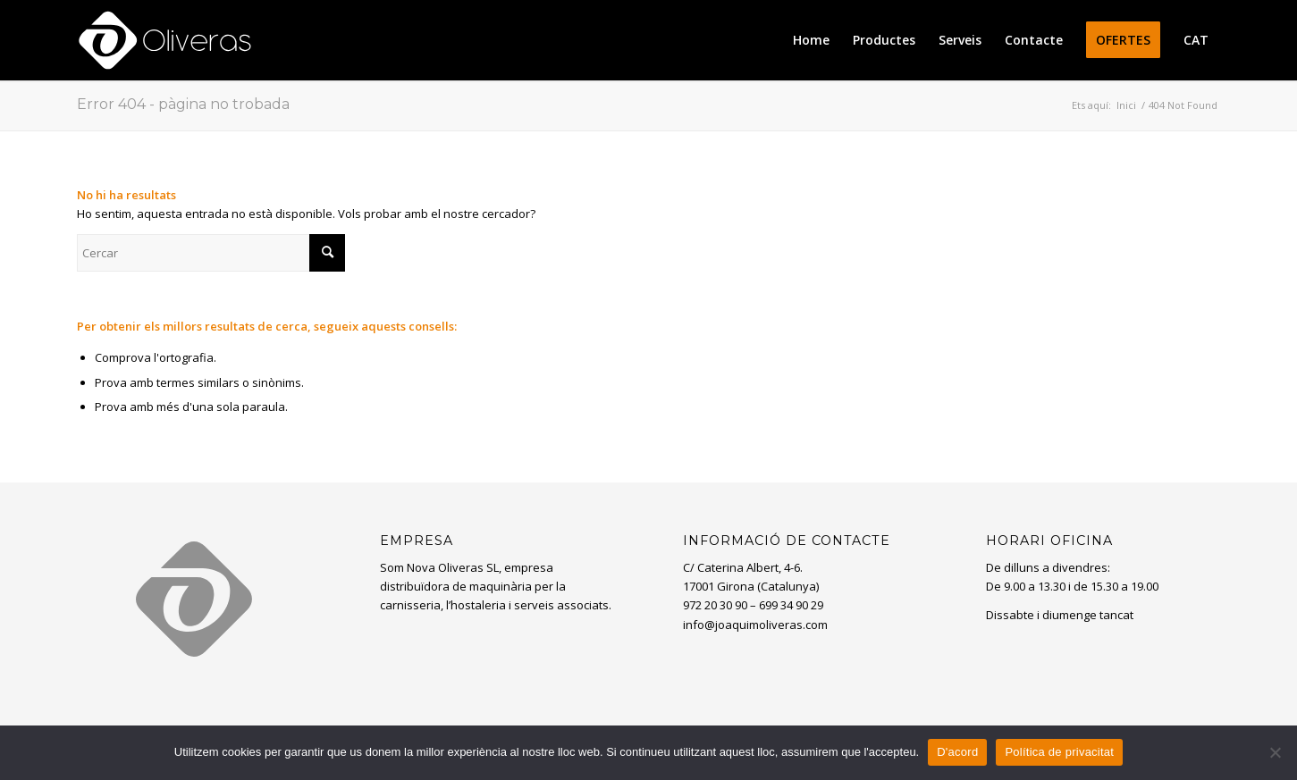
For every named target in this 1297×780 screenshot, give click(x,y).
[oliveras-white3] (165, 40)
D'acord (957, 752)
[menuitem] (811, 40)
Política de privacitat (1059, 752)
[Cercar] (211, 253)
